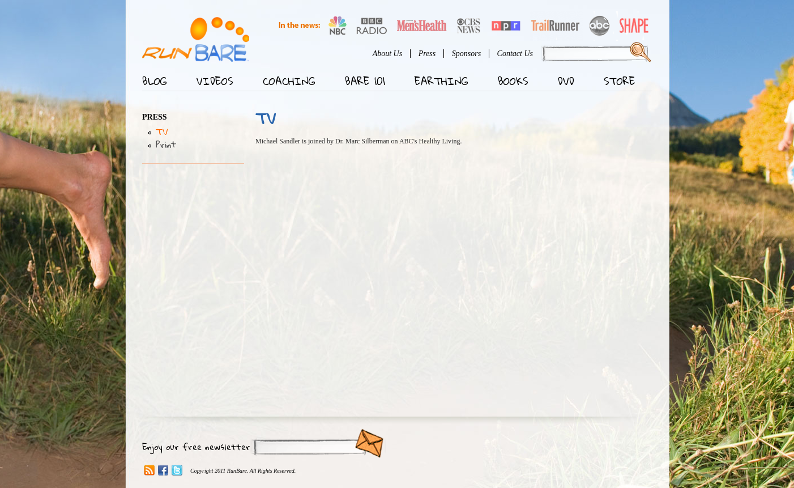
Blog (154, 81)
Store (619, 81)
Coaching (289, 81)
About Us (388, 53)
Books (513, 81)
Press (427, 53)
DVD (566, 81)
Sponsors (466, 53)
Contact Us (515, 53)
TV (162, 131)
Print (166, 144)
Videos (215, 81)
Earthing (441, 81)
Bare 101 (365, 81)
